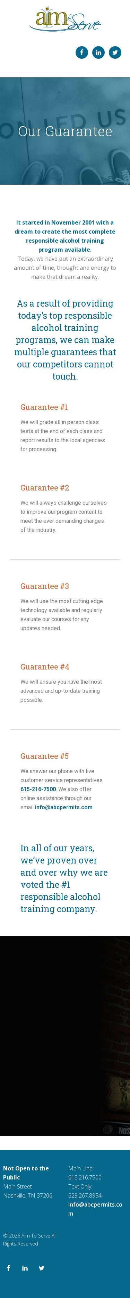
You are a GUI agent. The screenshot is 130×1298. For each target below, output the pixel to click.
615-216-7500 (38, 789)
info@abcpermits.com (64, 807)
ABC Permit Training (65, 18)
